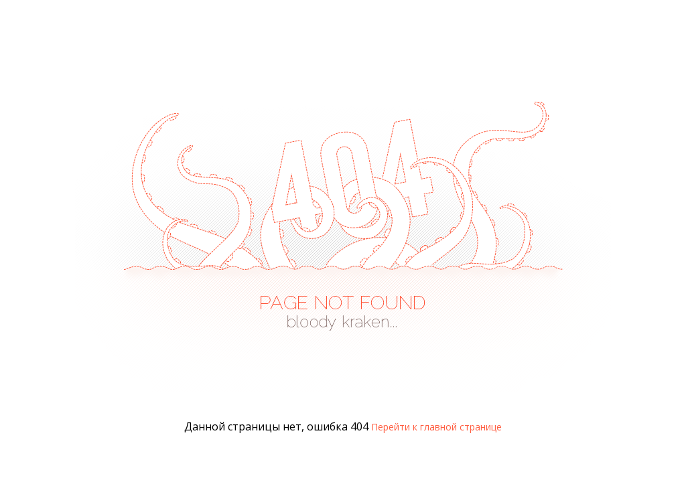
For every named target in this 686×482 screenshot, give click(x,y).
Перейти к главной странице (436, 426)
